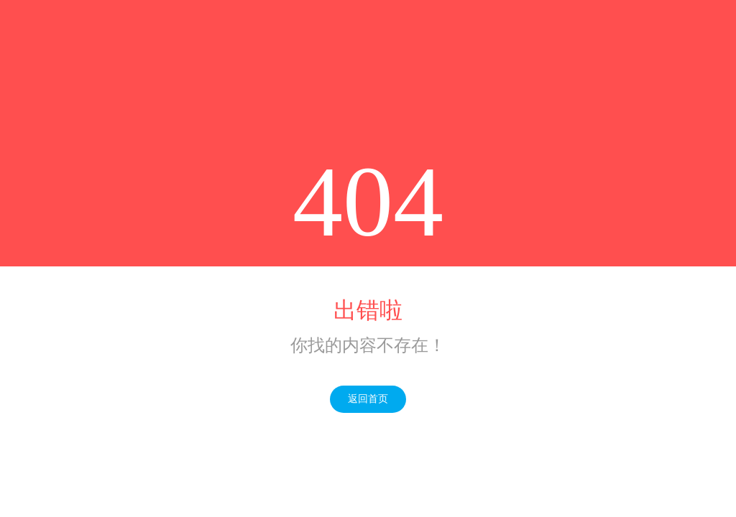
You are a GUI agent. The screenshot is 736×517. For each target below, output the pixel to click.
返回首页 (368, 398)
